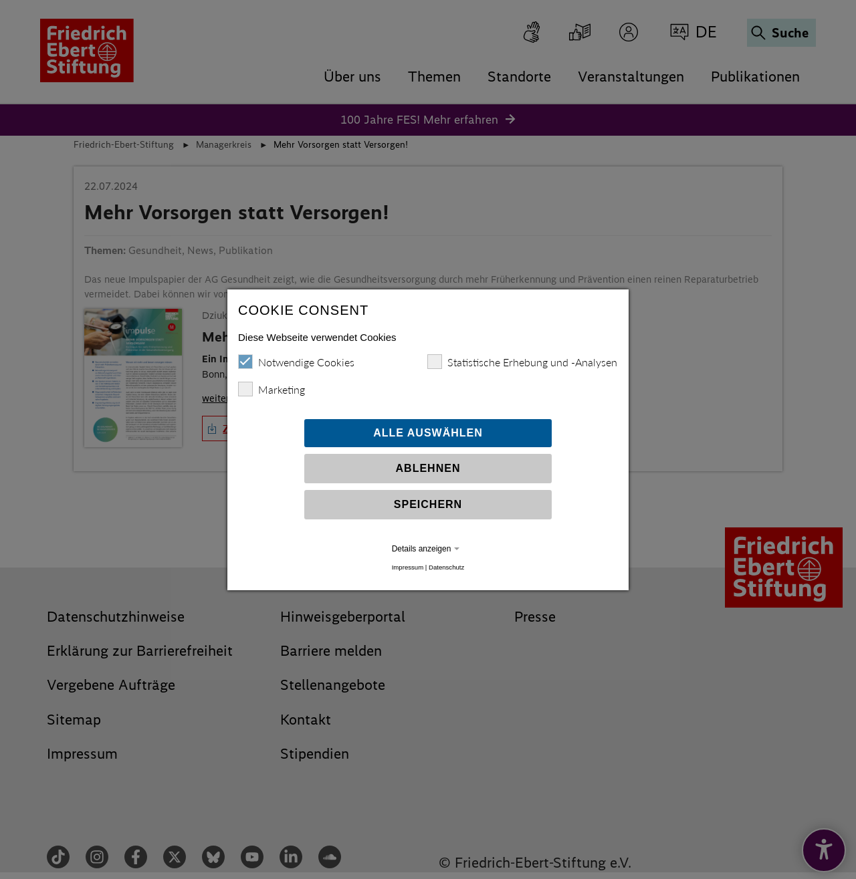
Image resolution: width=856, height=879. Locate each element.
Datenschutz (446, 567)
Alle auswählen (428, 432)
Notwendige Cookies (296, 361)
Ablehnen (428, 468)
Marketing (271, 389)
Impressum (407, 567)
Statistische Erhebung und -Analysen (522, 361)
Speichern (428, 504)
